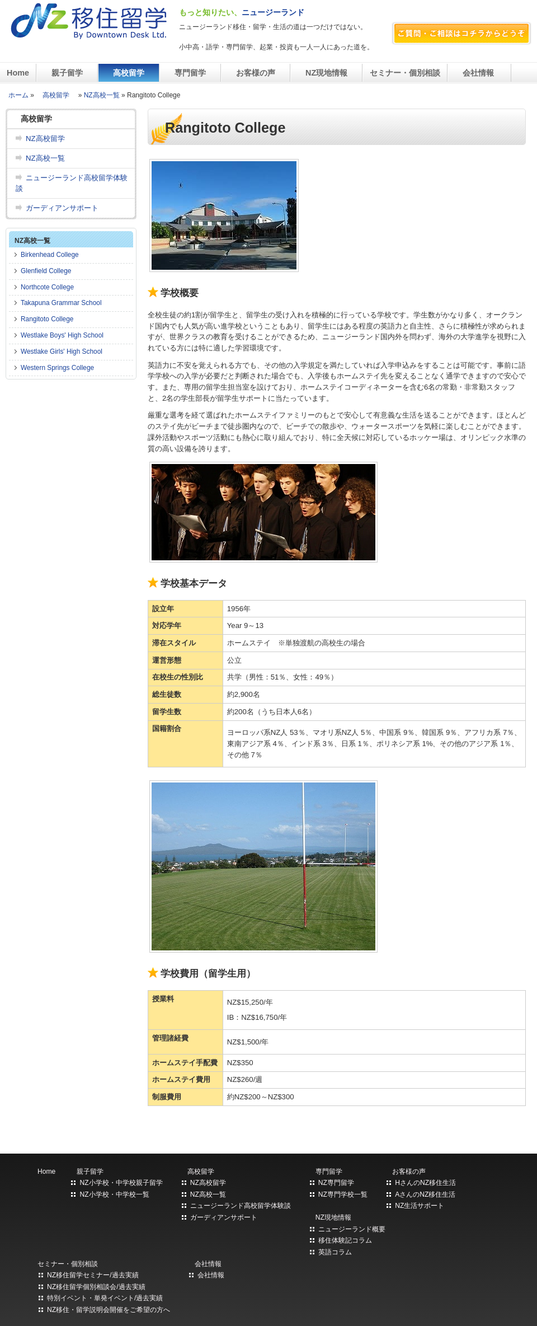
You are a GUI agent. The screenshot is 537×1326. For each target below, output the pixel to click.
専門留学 (190, 72)
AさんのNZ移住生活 (425, 1194)
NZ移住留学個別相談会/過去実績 (96, 1287)
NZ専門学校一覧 (343, 1194)
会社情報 (479, 72)
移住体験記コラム (345, 1240)
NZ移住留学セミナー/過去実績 (93, 1275)
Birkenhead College (50, 255)
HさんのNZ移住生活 (425, 1183)
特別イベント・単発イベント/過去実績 (105, 1298)
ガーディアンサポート (62, 208)
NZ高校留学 (45, 138)
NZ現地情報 (326, 72)
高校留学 (128, 72)
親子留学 (67, 72)
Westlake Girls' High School (61, 351)
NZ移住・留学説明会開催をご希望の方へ (108, 1310)
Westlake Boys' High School (62, 335)
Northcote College (47, 287)
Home (18, 72)
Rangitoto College (47, 319)
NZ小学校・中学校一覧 (114, 1194)
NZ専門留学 (336, 1183)
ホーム (18, 95)
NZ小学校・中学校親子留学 (120, 1183)
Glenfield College (46, 271)
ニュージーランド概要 (351, 1229)
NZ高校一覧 (102, 95)
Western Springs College (57, 368)
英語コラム (335, 1252)
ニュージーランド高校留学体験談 (72, 183)
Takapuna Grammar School (61, 303)
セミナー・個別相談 (405, 72)
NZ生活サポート (419, 1206)
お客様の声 (255, 72)
